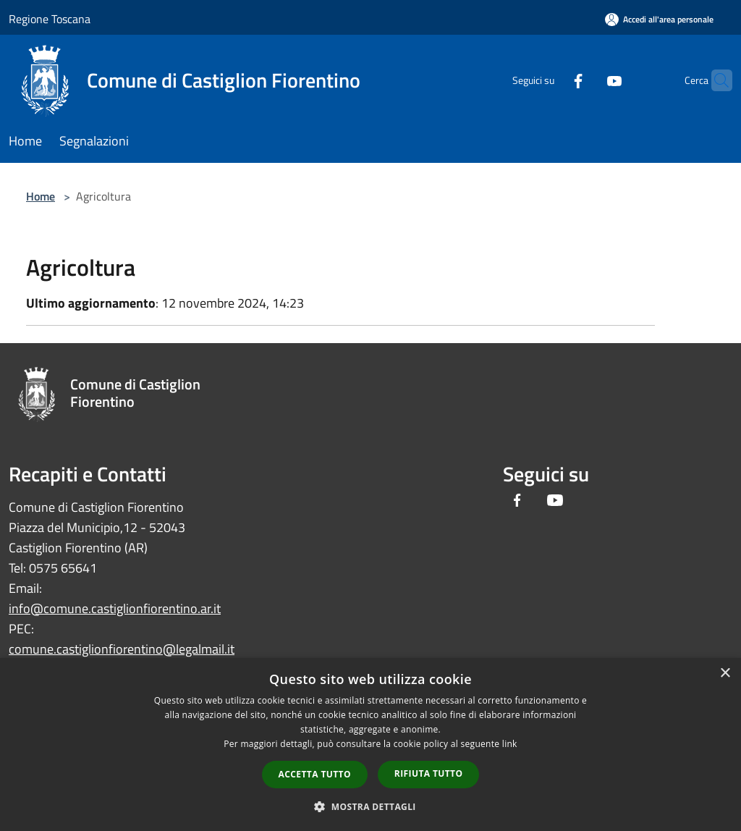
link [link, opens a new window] (509, 744)
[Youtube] (586, 80)
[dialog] (370, 744)
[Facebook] (549, 80)
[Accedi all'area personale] (659, 19)
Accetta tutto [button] (315, 774)
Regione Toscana (49, 19)
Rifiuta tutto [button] (428, 773)
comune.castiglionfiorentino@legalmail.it (121, 649)
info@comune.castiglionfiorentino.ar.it (115, 608)
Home (40, 196)
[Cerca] (715, 80)
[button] (370, 806)
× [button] (724, 673)
